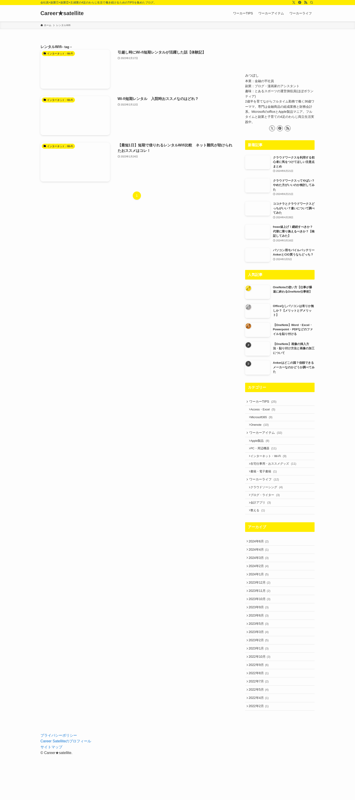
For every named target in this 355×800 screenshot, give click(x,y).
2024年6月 (260, 559)
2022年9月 (260, 702)
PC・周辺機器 (265, 456)
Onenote (261, 429)
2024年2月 (260, 588)
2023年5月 (260, 654)
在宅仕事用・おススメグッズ (275, 473)
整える (259, 527)
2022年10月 (261, 692)
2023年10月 (261, 626)
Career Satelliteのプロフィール (65, 785)
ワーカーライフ (266, 491)
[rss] (306, 2)
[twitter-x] (294, 2)
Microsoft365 (263, 420)
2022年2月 (260, 750)
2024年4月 (260, 569)
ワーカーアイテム (267, 438)
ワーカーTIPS (264, 402)
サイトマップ (51, 791)
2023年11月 (261, 616)
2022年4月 (260, 740)
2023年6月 (260, 645)
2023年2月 (260, 673)
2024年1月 (260, 597)
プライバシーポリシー (58, 779)
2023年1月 (260, 683)
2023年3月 (260, 664)
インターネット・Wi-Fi (270, 464)
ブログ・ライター (267, 509)
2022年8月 (260, 712)
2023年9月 (260, 635)
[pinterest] (300, 2)
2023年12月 (261, 607)
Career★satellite (62, 13)
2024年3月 (260, 578)
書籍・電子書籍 (265, 482)
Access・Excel (264, 411)
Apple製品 (261, 447)
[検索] (312, 2)
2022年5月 (260, 731)
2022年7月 (260, 721)
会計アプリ (262, 518)
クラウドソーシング (268, 500)
